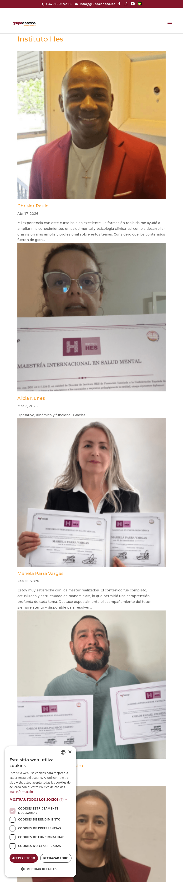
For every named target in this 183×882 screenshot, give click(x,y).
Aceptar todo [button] (23, 858)
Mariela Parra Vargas (40, 573)
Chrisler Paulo (33, 206)
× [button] (69, 752)
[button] (40, 799)
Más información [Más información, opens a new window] (21, 792)
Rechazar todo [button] (55, 858)
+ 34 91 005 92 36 (58, 4)
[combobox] (63, 752)
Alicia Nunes (31, 398)
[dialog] (40, 811)
